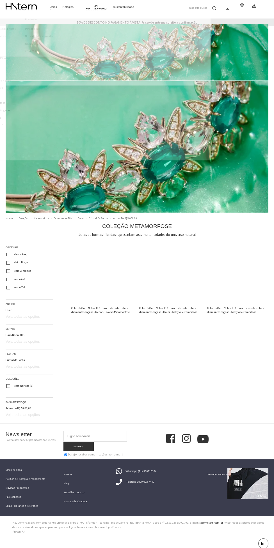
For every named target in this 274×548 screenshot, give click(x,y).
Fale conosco (13, 490)
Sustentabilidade (123, 6)
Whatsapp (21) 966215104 (136, 464)
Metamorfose (41, 218)
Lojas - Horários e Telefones (22, 499)
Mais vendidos (18, 271)
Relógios (68, 6)
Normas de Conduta (75, 494)
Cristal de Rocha (98, 218)
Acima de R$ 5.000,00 (125, 218)
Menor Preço (17, 254)
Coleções (24, 218)
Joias (53, 6)
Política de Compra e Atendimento (25, 472)
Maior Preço (17, 263)
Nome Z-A (15, 287)
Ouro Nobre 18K (63, 218)
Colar (81, 218)
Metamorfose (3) (19, 386)
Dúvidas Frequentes (17, 481)
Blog (66, 476)
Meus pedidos (14, 463)
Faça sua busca (197, 6)
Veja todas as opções (23, 316)
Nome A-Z (15, 279)
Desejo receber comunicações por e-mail (93, 444)
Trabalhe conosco (74, 485)
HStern (68, 467)
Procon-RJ (18, 524)
